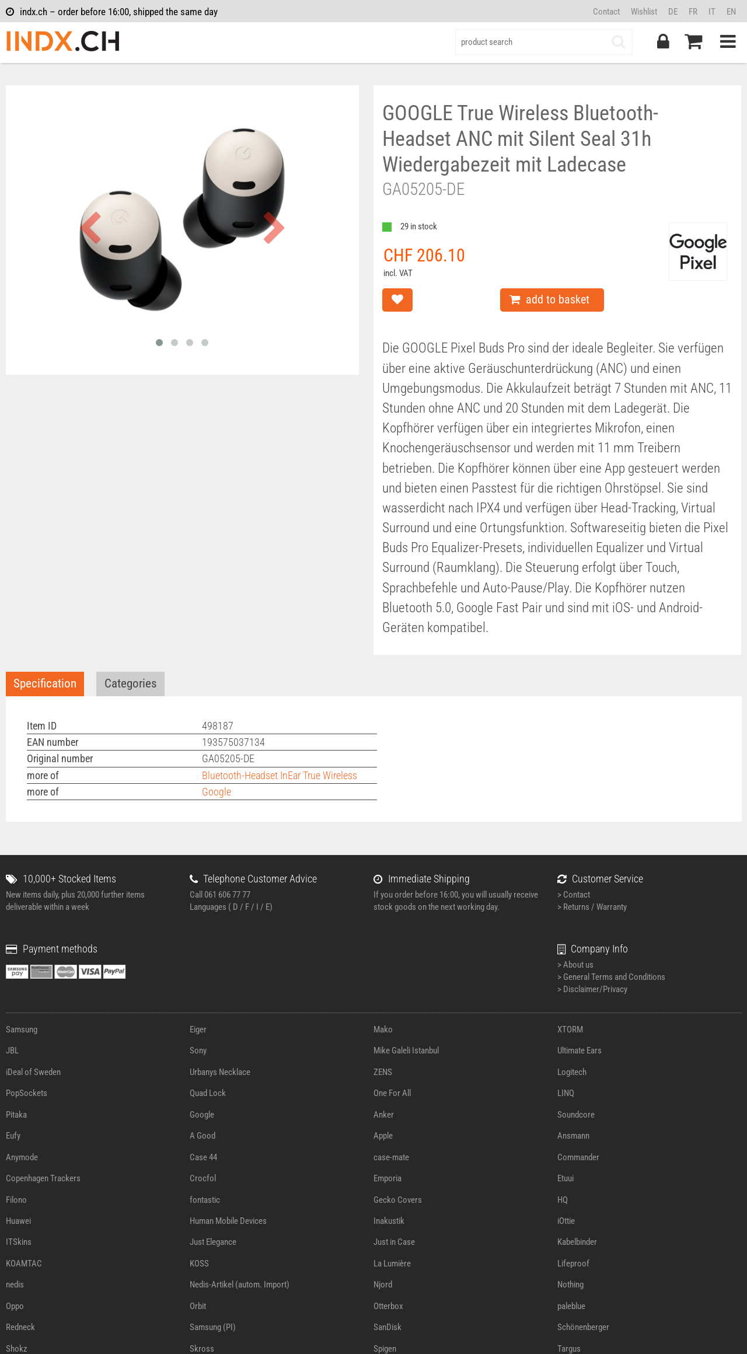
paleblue (571, 1306)
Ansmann (573, 1135)
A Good (202, 1135)
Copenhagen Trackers (43, 1178)
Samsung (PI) (213, 1327)
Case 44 (203, 1157)
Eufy (13, 1135)
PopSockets (26, 1093)
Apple (383, 1135)
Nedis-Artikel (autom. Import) (239, 1284)
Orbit (198, 1306)
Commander (578, 1157)
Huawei (18, 1221)
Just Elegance (213, 1242)
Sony (198, 1050)
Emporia (388, 1178)
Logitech (572, 1072)
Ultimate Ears (579, 1050)
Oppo (15, 1306)
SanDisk (388, 1327)
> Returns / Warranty (592, 907)
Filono (16, 1200)
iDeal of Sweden (33, 1072)
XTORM (570, 1029)
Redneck (20, 1327)
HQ (562, 1200)
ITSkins (19, 1242)
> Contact (573, 894)
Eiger (198, 1029)
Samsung (21, 1029)
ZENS (383, 1072)
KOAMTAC (24, 1263)
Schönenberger (583, 1327)
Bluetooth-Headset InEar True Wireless (279, 775)
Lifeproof (573, 1263)
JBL (12, 1050)
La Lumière (392, 1263)
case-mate (391, 1157)
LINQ (565, 1093)
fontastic (205, 1200)
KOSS (199, 1263)
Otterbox (388, 1306)
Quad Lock (208, 1093)
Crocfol (203, 1178)
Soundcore (576, 1114)
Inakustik (389, 1221)
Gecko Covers (398, 1200)
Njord (383, 1284)
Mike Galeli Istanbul (406, 1050)
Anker (384, 1114)
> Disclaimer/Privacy (592, 989)
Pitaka (16, 1114)
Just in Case (394, 1242)
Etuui (565, 1178)
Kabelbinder (577, 1242)
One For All (392, 1093)
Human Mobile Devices (228, 1221)
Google (216, 792)
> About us (575, 964)
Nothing (570, 1284)
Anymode (22, 1157)
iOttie (566, 1221)
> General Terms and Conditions (611, 977)
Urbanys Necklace (220, 1072)
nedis (15, 1284)
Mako (383, 1029)
